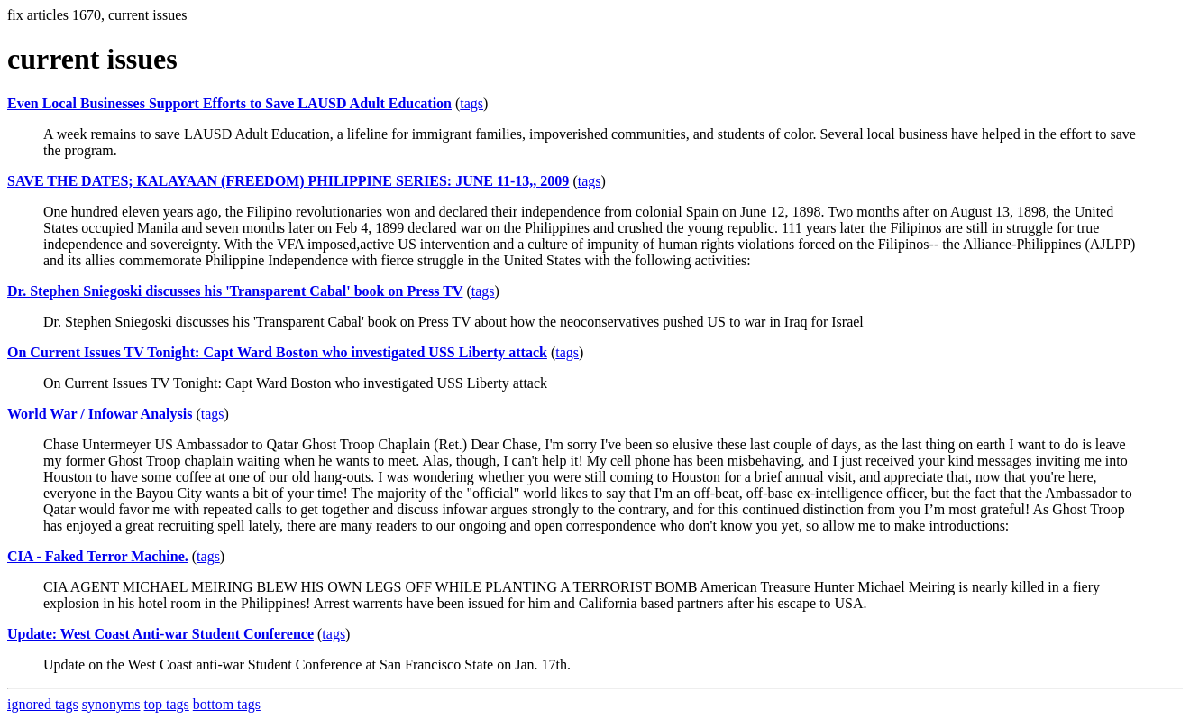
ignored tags (42, 704)
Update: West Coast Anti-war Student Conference (160, 634)
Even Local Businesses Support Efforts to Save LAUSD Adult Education (229, 103)
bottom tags (227, 704)
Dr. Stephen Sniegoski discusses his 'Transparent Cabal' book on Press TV (234, 291)
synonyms (111, 704)
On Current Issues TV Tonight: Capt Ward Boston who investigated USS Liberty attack (277, 352)
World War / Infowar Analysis (99, 413)
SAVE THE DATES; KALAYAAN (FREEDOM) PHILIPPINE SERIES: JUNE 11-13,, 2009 (288, 181)
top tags (166, 704)
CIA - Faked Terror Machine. (97, 556)
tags (471, 103)
